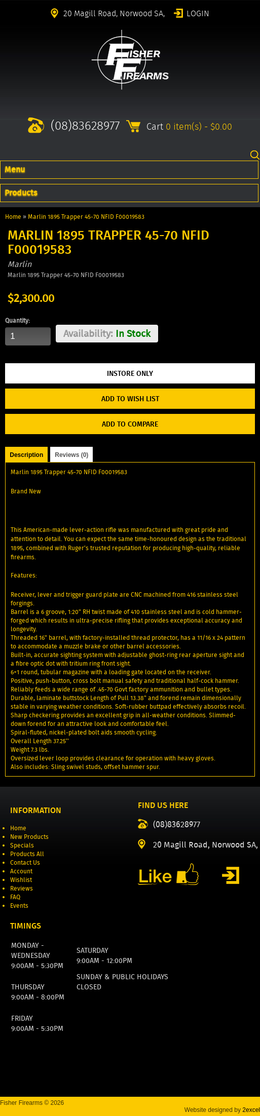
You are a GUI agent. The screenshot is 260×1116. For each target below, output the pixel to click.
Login (198, 13)
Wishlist (21, 879)
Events (19, 905)
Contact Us (25, 862)
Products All (27, 854)
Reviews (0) (71, 454)
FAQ (15, 897)
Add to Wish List (130, 399)
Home (13, 216)
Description (26, 454)
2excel (251, 1109)
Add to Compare (130, 424)
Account (21, 871)
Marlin (19, 264)
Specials (22, 845)
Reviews (21, 888)
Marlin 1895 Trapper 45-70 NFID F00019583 (86, 216)
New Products (29, 836)
